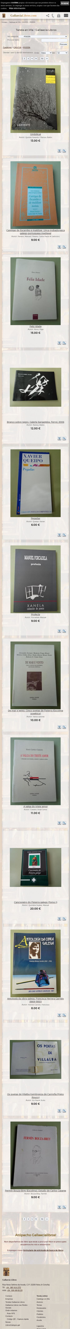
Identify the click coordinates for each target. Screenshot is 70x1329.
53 (42, 58)
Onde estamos (11, 1291)
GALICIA (25, 22)
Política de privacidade (46, 1311)
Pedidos (40, 1294)
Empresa (9, 1279)
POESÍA (32, 22)
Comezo (4, 22)
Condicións (41, 1297)
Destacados (41, 1288)
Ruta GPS (11, 1293)
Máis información (17, 8)
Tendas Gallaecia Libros (15, 1282)
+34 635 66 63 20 (14, 1270)
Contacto (9, 1296)
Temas (39, 1285)
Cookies (40, 1314)
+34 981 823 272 (13, 1267)
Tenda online (42, 1276)
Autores (40, 1282)
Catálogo (7, 47)
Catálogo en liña (14, 22)
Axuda (39, 1300)
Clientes (40, 1291)
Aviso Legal (41, 1309)
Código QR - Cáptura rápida (18, 1299)
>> (47, 58)
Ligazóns (40, 1306)
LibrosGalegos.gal (12, 1305)
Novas (8, 1302)
